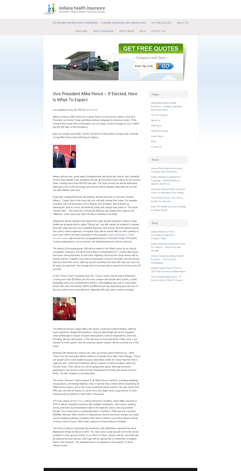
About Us (182, 22)
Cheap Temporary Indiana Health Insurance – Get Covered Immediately (167, 259)
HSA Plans (81, 31)
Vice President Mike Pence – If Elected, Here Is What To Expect (167, 278)
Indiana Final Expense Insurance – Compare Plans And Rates (167, 170)
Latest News (126, 31)
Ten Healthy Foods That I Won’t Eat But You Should (167, 199)
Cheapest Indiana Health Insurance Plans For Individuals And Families (168, 191)
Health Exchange (103, 31)
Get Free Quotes (161, 22)
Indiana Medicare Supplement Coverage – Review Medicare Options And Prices (165, 180)
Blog (143, 31)
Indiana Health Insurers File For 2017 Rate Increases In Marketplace (168, 270)
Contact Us (158, 31)
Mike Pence (78, 401)
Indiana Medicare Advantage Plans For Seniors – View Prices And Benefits (168, 247)
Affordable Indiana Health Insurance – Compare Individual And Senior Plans (99, 22)
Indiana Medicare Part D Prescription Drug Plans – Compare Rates (164, 235)
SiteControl (92, 109)
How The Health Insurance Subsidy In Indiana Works (168, 208)
